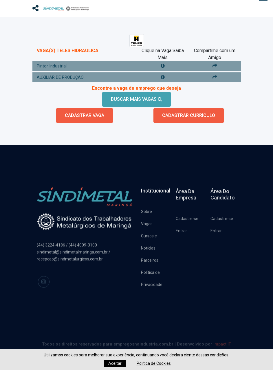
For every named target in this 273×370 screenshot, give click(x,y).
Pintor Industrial (53, 62)
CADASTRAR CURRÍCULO (188, 111)
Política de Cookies (154, 363)
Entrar (181, 229)
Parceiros (149, 258)
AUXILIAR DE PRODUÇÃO (63, 73)
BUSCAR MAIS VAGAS (136, 95)
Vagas (147, 221)
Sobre (146, 209)
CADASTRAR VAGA (84, 111)
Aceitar (115, 363)
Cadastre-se (187, 217)
